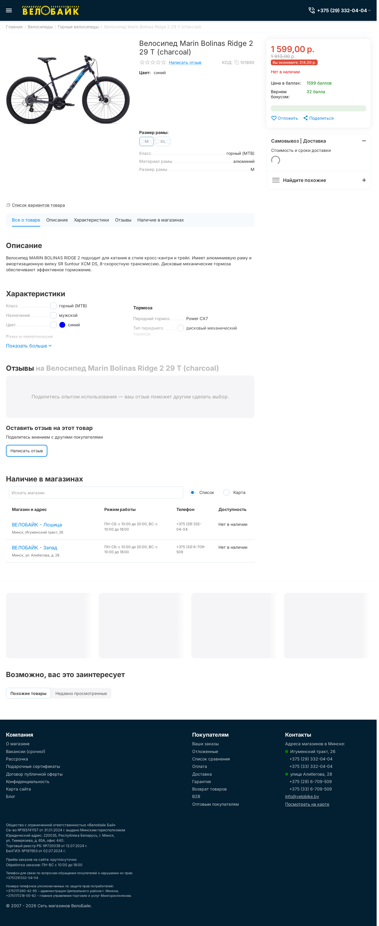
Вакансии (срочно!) (25, 751)
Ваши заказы (205, 743)
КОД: (227, 62)
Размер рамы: (154, 132)
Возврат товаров (209, 788)
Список (201, 492)
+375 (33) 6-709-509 (310, 788)
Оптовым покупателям (215, 804)
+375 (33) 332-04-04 (311, 766)
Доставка (202, 774)
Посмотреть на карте (307, 804)
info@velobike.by (302, 796)
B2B (196, 796)
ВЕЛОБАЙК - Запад (34, 548)
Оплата (199, 766)
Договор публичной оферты (34, 774)
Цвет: (145, 72)
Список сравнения (211, 758)
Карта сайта (18, 788)
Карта (234, 492)
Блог (10, 796)
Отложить (284, 118)
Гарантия (201, 781)
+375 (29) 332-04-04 (311, 758)
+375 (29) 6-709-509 (310, 781)
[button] (318, 118)
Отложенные (205, 751)
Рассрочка (17, 758)
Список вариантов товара (38, 205)
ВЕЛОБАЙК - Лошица (37, 525)
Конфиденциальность (27, 781)
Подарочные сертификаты (33, 766)
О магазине (17, 743)
